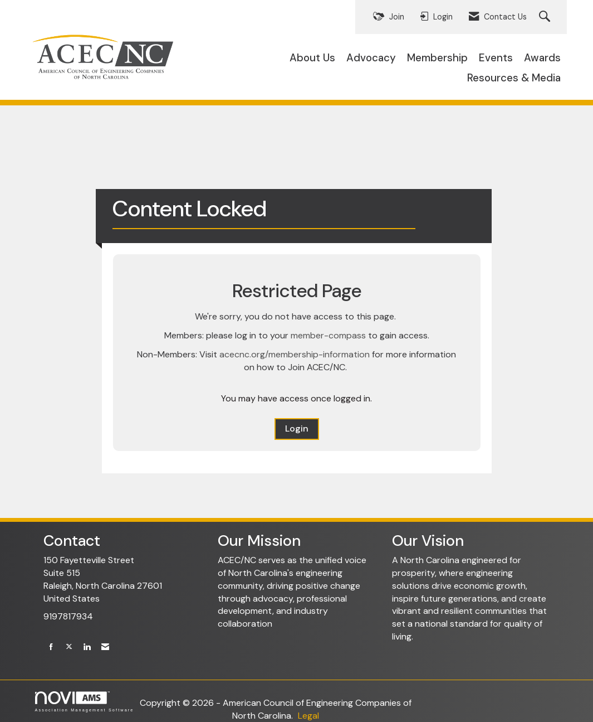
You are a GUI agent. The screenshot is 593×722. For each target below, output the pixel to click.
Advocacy (371, 58)
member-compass (328, 335)
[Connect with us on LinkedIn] (87, 647)
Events (496, 58)
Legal (308, 715)
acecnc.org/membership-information (294, 354)
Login (296, 428)
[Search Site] (546, 17)
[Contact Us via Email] (105, 647)
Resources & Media (514, 78)
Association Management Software (84, 701)
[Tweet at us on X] (69, 647)
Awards (542, 58)
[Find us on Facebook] (51, 647)
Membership (437, 58)
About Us (312, 58)
